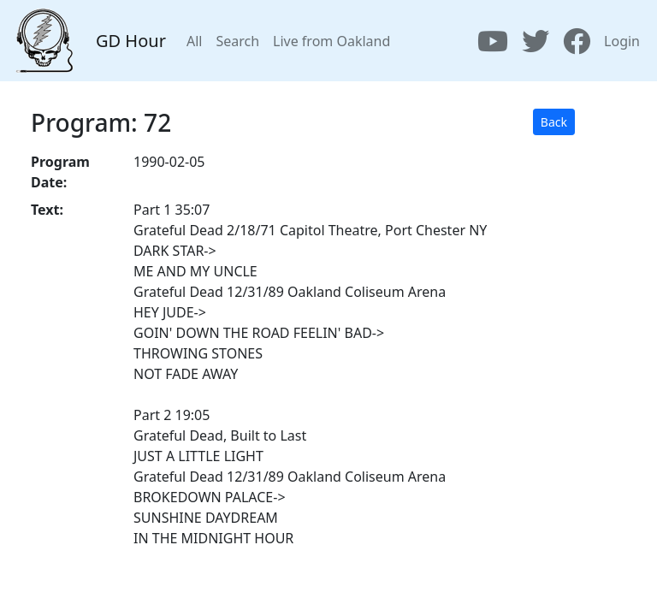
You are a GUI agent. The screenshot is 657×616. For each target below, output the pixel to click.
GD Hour (131, 40)
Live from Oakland (331, 41)
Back (554, 122)
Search (237, 41)
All (194, 41)
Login (622, 41)
